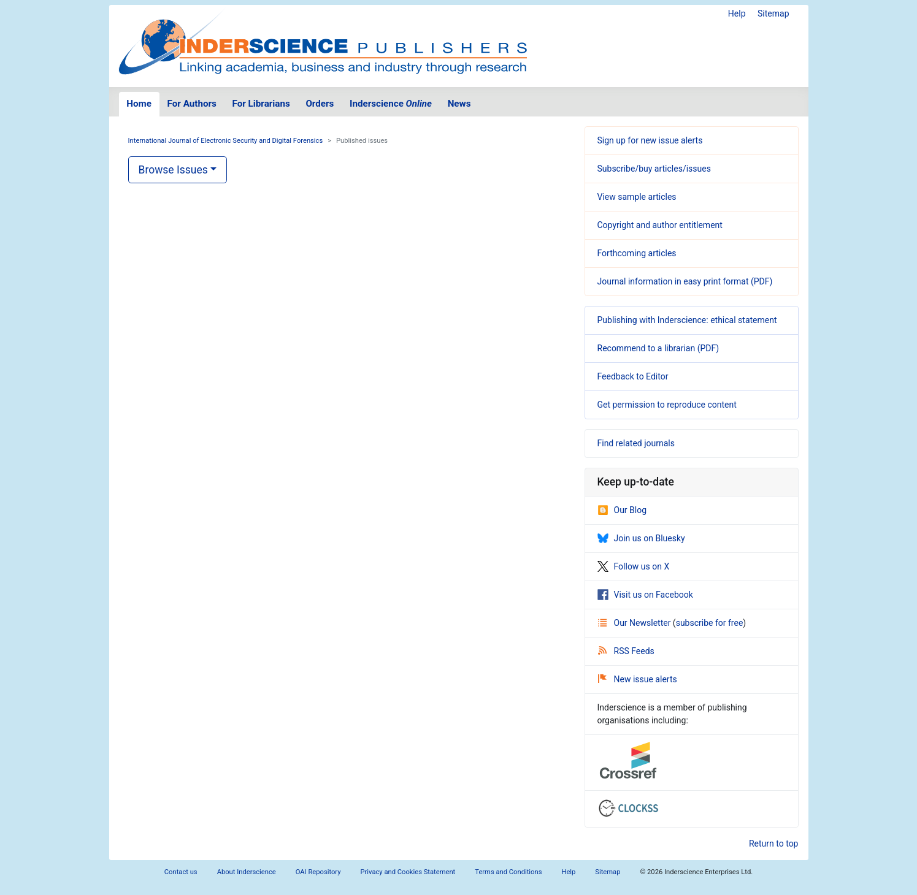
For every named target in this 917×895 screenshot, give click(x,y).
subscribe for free (709, 623)
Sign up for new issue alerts (650, 140)
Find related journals (636, 443)
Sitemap (773, 13)
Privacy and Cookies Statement (408, 872)
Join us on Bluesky (641, 538)
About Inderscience (246, 872)
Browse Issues (173, 170)
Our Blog (622, 510)
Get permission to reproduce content (667, 404)
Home (139, 103)
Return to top (774, 843)
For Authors (192, 103)
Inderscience (391, 103)
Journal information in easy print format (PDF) (685, 281)
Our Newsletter (635, 623)
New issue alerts (637, 679)
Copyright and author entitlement (660, 225)
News (459, 103)
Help (737, 13)
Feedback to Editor (633, 376)
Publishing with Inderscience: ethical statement (687, 320)
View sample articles (637, 197)
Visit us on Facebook (645, 595)
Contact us (181, 872)
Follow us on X (633, 566)
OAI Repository (318, 872)
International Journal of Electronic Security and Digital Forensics (225, 141)
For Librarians (261, 103)
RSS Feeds (626, 651)
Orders (319, 103)
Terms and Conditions (508, 872)
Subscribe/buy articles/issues (654, 168)
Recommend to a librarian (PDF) (658, 348)
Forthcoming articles (637, 253)
